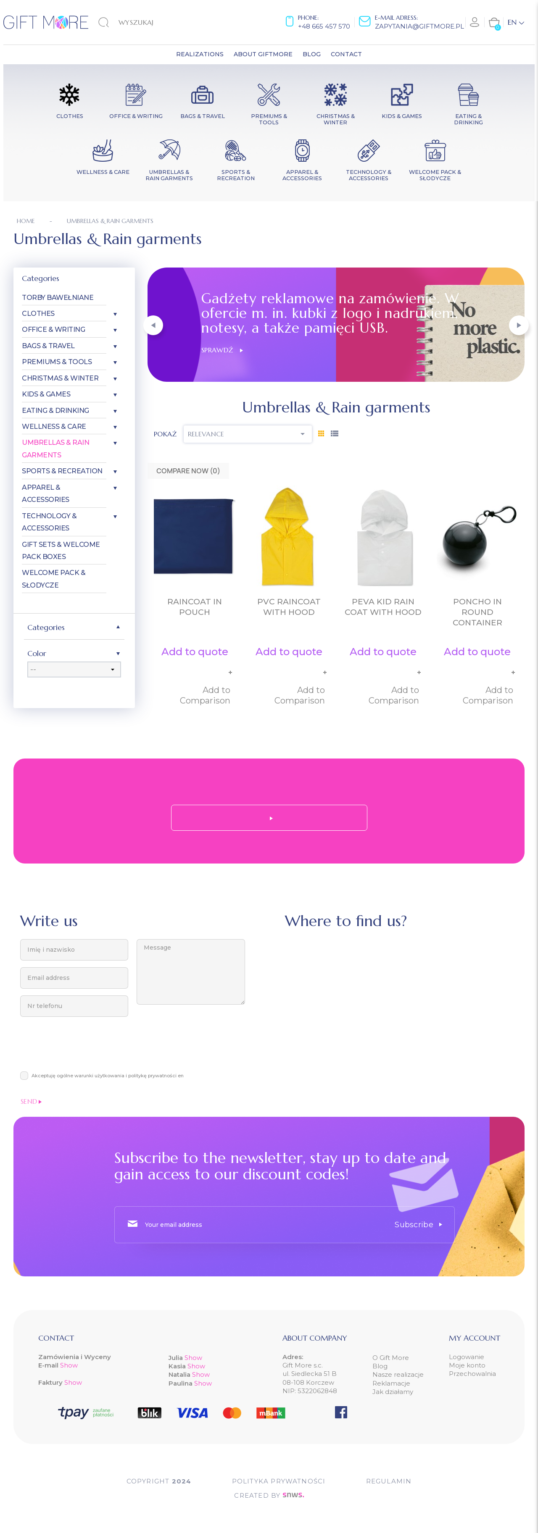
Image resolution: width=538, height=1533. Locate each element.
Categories (40, 278)
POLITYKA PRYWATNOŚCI (279, 1481)
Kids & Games (46, 394)
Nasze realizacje (398, 1374)
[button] (153, 325)
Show (69, 1365)
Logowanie (466, 1357)
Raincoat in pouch (194, 607)
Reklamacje (391, 1383)
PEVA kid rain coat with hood (383, 607)
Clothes (38, 314)
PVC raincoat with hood (289, 607)
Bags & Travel (48, 346)
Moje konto (467, 1365)
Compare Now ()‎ (188, 470)
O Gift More (390, 1358)
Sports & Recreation (62, 471)
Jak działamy (392, 1392)
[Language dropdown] (516, 22)
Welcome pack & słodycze (53, 579)
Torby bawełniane (57, 298)
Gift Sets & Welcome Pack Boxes (61, 551)
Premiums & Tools (57, 362)
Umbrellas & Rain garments (55, 448)
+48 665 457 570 (324, 26)
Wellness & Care (54, 426)
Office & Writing (53, 329)
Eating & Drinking (55, 411)
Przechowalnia (472, 1374)
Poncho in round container (477, 612)
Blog (380, 1366)
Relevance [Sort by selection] (248, 434)
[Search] (141, 22)
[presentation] (84, 1048)
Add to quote (194, 652)
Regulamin (389, 1481)
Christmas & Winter (60, 378)
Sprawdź (222, 350)
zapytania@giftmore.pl (419, 26)
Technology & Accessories (49, 522)
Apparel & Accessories (45, 493)
